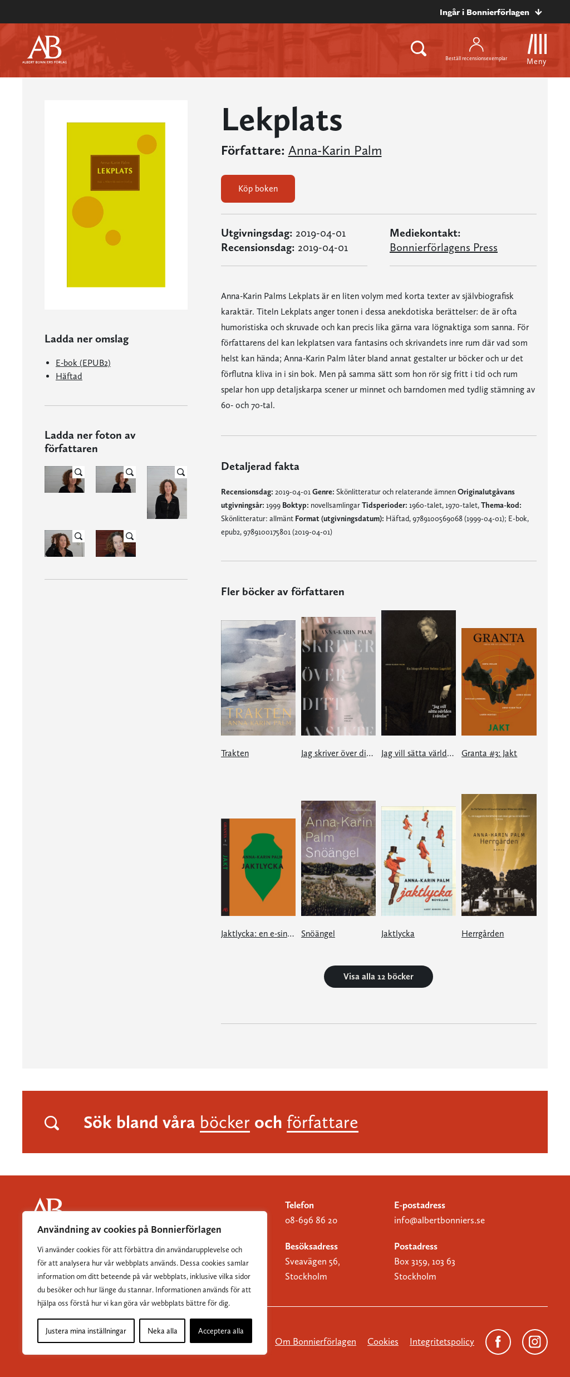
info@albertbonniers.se (439, 1220)
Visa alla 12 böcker (378, 976)
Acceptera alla (221, 1330)
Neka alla (163, 1330)
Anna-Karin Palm (335, 150)
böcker (225, 1122)
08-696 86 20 (311, 1220)
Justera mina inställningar (86, 1330)
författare (322, 1122)
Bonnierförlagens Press (444, 247)
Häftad (69, 376)
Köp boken (258, 188)
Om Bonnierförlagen (315, 1341)
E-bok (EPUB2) (83, 362)
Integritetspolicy (442, 1341)
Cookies (383, 1341)
